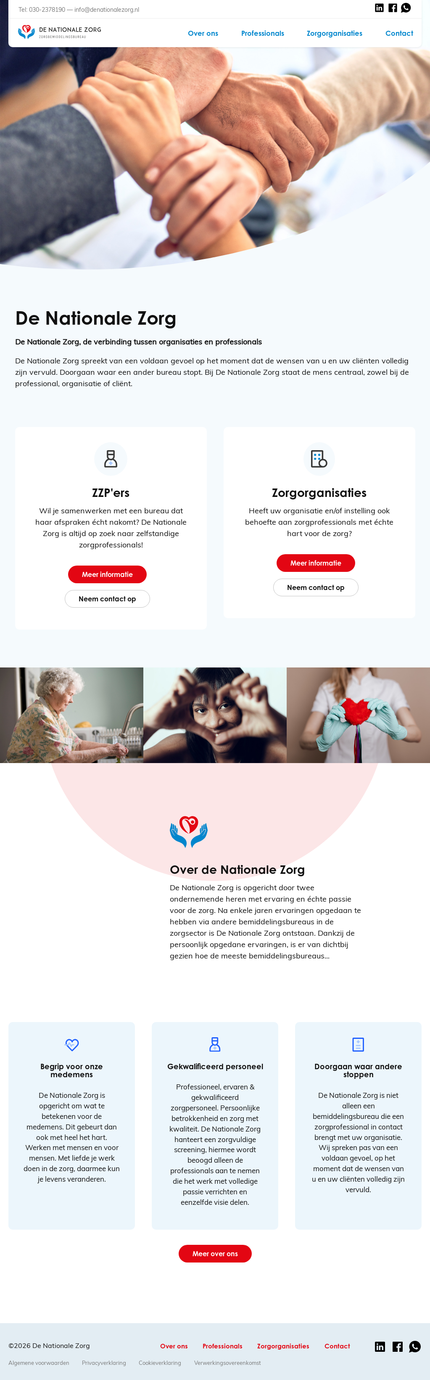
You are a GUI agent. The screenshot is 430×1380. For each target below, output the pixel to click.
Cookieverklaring (160, 1362)
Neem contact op (107, 599)
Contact (399, 33)
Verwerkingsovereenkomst (227, 1362)
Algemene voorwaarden (38, 1362)
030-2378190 (47, 9)
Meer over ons (215, 1253)
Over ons (203, 33)
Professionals (262, 33)
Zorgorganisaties (334, 33)
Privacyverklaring (104, 1362)
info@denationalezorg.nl (106, 9)
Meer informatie (107, 574)
